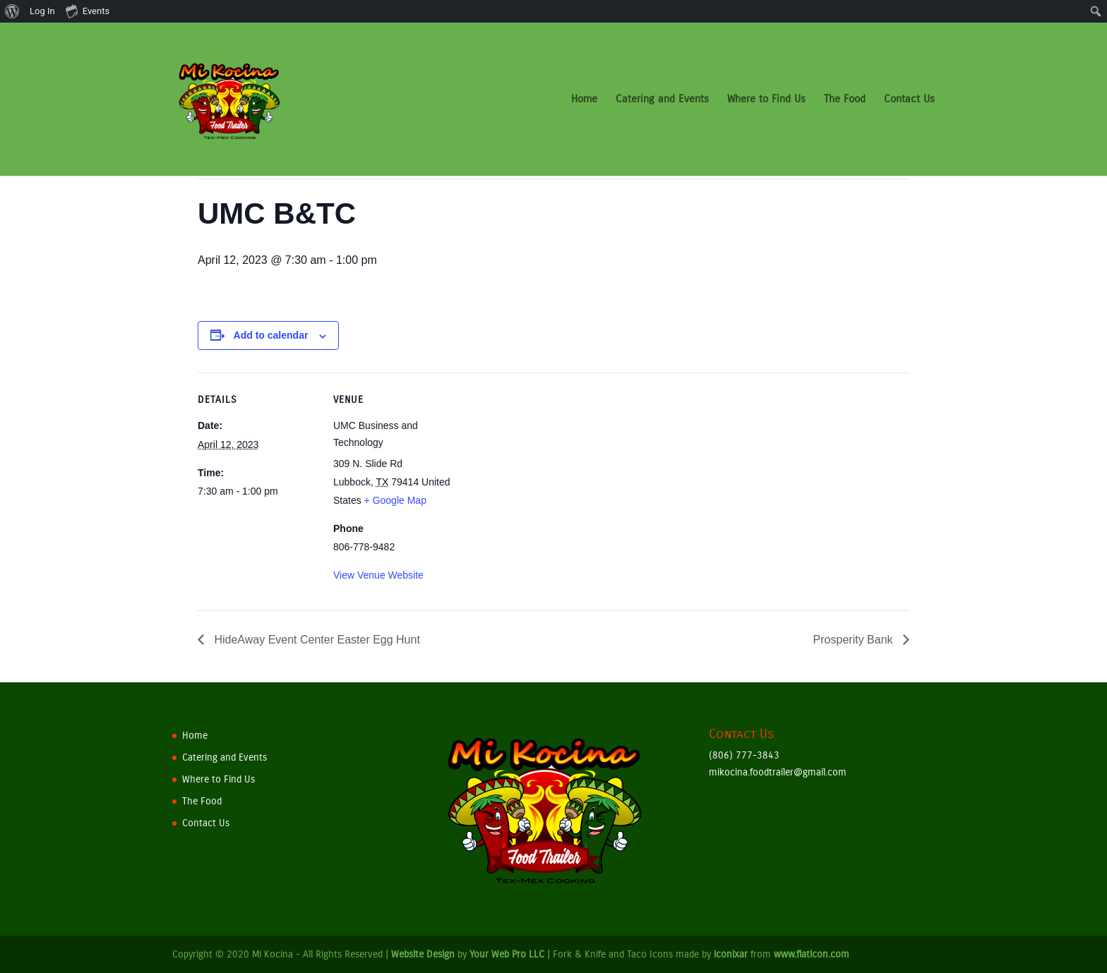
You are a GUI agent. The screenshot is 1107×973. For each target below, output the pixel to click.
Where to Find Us (766, 100)
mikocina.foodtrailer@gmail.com (777, 772)
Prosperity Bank (854, 640)
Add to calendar (271, 335)
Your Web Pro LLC (506, 954)
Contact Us (909, 100)
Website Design (423, 954)
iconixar (731, 954)
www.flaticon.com (811, 954)
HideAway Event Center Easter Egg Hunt (315, 640)
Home (584, 100)
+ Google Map (395, 500)
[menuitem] (12, 11)
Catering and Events (662, 100)
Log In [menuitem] (42, 11)
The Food (845, 100)
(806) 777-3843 (744, 755)
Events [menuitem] (87, 10)
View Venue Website (378, 575)
